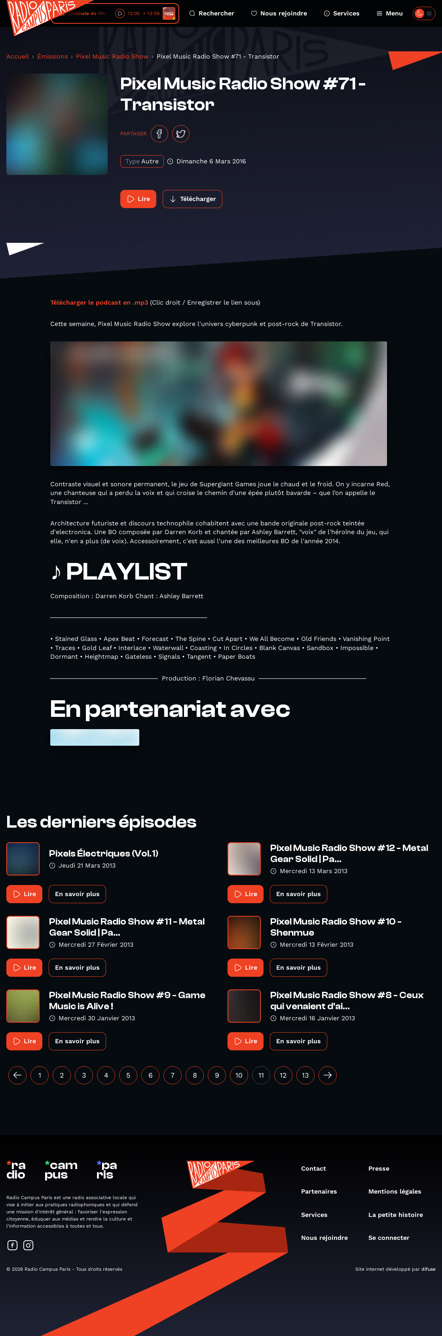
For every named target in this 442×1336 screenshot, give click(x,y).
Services (342, 13)
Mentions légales (398, 1191)
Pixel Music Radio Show (112, 56)
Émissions (52, 56)
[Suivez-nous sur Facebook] (12, 1246)
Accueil (17, 56)
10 (239, 1075)
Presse (382, 1168)
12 (283, 1075)
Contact (317, 1168)
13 (305, 1075)
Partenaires (323, 1191)
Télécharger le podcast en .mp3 (99, 302)
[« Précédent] (17, 1075)
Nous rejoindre (279, 13)
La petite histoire (399, 1215)
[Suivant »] (327, 1075)
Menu (389, 13)
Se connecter (392, 1237)
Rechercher (211, 13)
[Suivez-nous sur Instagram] (28, 1246)
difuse (428, 1269)
